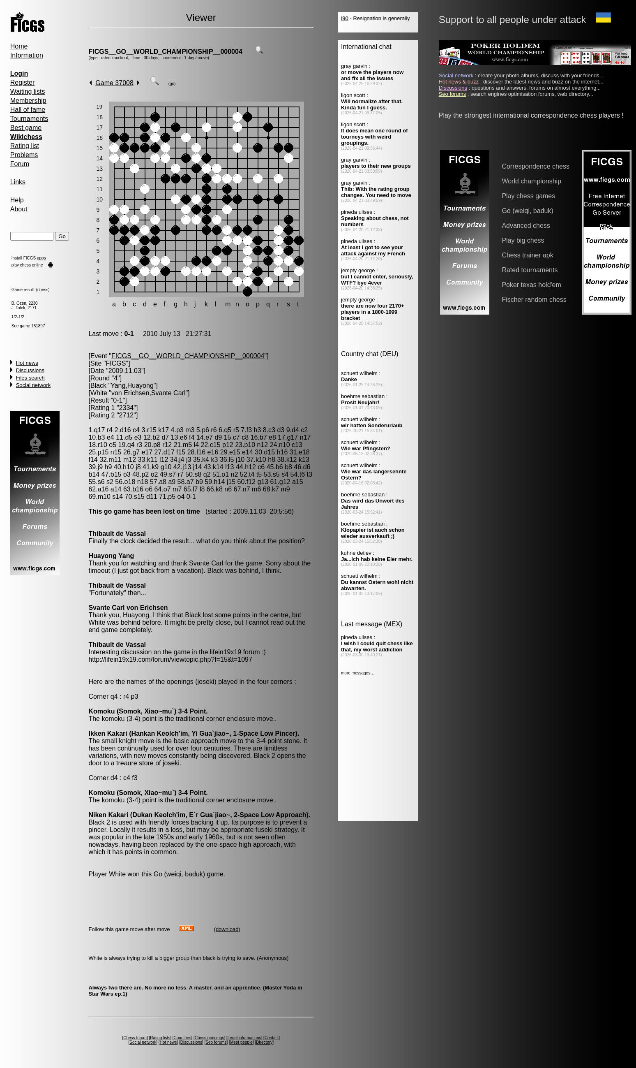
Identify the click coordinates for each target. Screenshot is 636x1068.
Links (17, 181)
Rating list (24, 145)
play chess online (27, 265)
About (19, 209)
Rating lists (160, 1038)
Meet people (241, 1042)
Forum (19, 163)
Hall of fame (27, 109)
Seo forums (215, 1042)
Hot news (27, 363)
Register (22, 82)
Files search (30, 378)
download (227, 929)
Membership (28, 100)
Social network (33, 385)
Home (19, 46)
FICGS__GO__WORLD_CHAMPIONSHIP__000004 (165, 51)
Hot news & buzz (459, 82)
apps (41, 258)
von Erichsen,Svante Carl (148, 392)
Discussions (30, 370)
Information (26, 55)
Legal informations (244, 1038)
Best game (25, 127)
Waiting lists (27, 91)
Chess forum (135, 1038)
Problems (24, 154)
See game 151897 (28, 326)
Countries (182, 1038)
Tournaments (29, 118)
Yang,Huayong (132, 385)
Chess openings (209, 1038)
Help (17, 200)
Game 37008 (114, 82)
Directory (264, 1042)
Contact (272, 1038)
